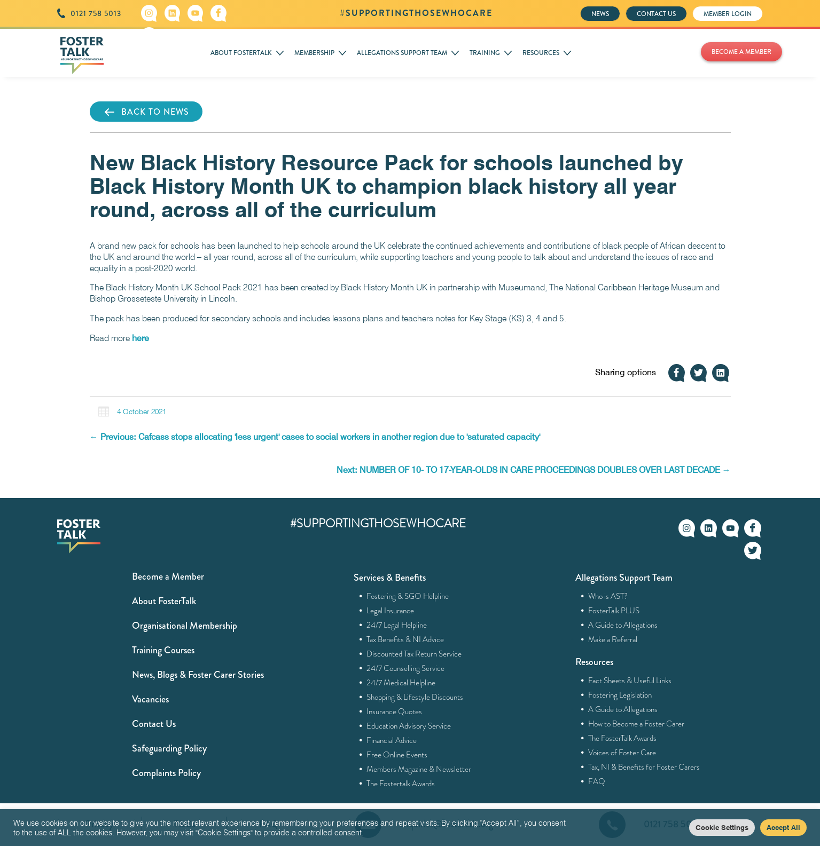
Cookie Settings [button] (722, 827)
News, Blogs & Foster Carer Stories (198, 675)
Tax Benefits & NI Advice (405, 639)
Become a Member (168, 576)
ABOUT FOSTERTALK (241, 53)
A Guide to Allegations (623, 625)
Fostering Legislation (620, 695)
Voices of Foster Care (622, 752)
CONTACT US (656, 14)
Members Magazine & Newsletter (419, 769)
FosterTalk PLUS (614, 610)
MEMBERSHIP (314, 53)
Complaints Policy (166, 773)
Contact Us (154, 724)
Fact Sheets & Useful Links (630, 680)
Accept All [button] (783, 827)
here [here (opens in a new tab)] (140, 338)
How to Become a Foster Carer (636, 724)
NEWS (600, 14)
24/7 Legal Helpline (397, 625)
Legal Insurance (390, 610)
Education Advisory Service (409, 726)
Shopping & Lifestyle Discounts (415, 697)
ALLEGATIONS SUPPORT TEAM (402, 53)
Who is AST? (608, 596)
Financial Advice (392, 740)
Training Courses (163, 650)
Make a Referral (613, 639)
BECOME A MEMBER (741, 52)
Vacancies (150, 699)
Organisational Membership (184, 625)
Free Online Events (397, 755)
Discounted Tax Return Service (414, 654)
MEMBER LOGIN (728, 14)
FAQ (597, 781)
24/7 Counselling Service (405, 668)
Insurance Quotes (394, 711)
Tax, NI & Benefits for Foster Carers (644, 767)
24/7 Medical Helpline (401, 683)
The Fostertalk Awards (401, 783)
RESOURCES (540, 53)
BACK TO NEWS (146, 112)
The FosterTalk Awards (623, 738)
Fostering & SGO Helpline (408, 596)
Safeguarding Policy (169, 748)
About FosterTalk (164, 601)
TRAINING (485, 53)
